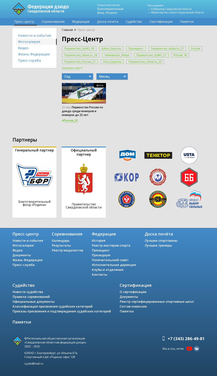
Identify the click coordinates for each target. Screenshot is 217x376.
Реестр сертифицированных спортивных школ (157, 301)
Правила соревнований (31, 297)
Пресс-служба (29, 60)
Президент (135, 48)
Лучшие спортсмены (161, 240)
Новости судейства (27, 292)
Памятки (187, 21)
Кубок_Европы (111, 48)
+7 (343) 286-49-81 (186, 338)
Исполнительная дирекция (114, 265)
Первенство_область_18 (80, 55)
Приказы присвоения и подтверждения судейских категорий (61, 311)
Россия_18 (180, 55)
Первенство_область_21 (167, 48)
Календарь (61, 240)
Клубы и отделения (107, 270)
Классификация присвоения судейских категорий (52, 306)
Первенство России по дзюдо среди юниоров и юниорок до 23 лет (82, 111)
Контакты (99, 274)
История (98, 240)
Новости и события (34, 35)
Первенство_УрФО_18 (79, 48)
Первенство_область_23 (145, 62)
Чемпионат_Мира (116, 55)
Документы (21, 255)
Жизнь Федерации (34, 54)
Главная (67, 30)
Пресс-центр (24, 21)
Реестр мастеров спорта (111, 245)
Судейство (134, 21)
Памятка (127, 311)
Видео (23, 48)
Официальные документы (33, 301)
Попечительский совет (110, 260)
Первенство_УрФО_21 (151, 55)
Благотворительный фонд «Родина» (112, 8)
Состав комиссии (133, 306)
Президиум (101, 255)
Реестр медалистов (67, 250)
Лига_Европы (112, 62)
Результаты (61, 245)
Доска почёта (107, 21)
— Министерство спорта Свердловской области (176, 12)
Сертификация (160, 21)
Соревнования (53, 21)
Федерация (81, 21)
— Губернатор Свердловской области (170, 8)
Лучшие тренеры (158, 245)
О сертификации (133, 292)
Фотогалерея (29, 41)
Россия (195, 48)
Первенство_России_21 (80, 62)
